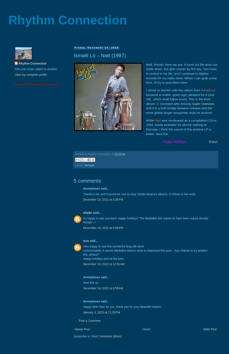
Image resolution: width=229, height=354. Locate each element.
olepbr (87, 212)
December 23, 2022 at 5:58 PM (103, 228)
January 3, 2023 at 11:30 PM (101, 312)
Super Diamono (203, 104)
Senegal (89, 165)
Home (146, 329)
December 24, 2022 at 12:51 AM (104, 264)
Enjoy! (213, 141)
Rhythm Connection (67, 20)
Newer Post (82, 329)
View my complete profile (31, 74)
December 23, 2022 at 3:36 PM (103, 199)
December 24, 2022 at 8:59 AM (103, 288)
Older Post (210, 329)
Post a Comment (90, 320)
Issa (86, 240)
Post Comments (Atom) (107, 336)
